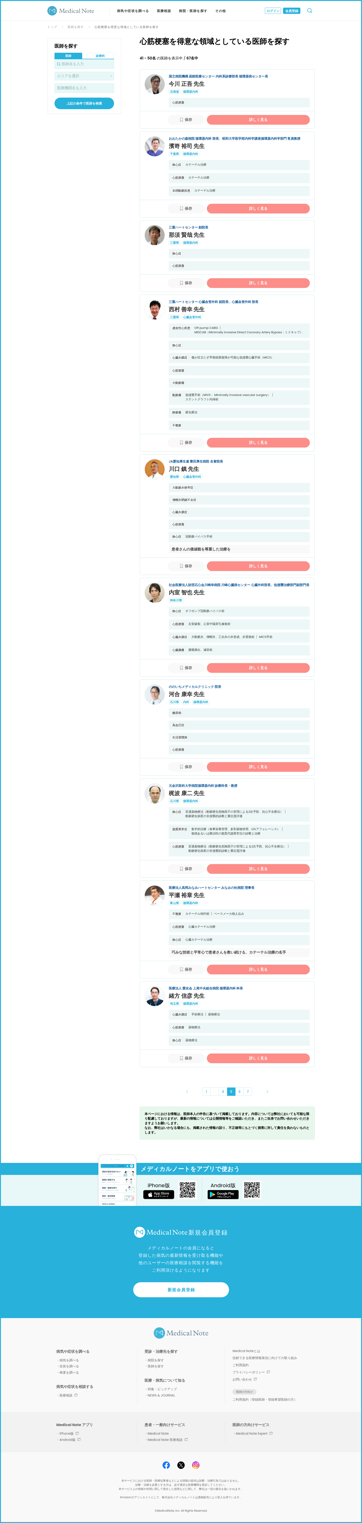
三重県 (174, 243)
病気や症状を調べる (133, 11)
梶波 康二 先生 (187, 793)
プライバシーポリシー (251, 1372)
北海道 (174, 92)
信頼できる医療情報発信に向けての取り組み (264, 1358)
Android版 (70, 1439)
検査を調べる (69, 1372)
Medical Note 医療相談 (168, 1439)
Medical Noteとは (246, 1351)
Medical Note (158, 1433)
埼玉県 (174, 1003)
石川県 (174, 702)
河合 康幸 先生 (187, 694)
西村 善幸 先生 (187, 309)
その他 (220, 11)
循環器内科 (190, 92)
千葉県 (174, 154)
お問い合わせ (244, 1379)
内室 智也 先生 (187, 592)
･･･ (214, 1091)
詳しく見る (258, 119)
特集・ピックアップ (162, 1389)
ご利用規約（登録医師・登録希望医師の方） (264, 1399)
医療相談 (164, 11)
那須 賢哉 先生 (187, 235)
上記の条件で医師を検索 (84, 103)
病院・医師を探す (193, 11)
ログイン (273, 11)
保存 (188, 119)
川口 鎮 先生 (184, 469)
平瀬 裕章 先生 (187, 895)
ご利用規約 (240, 1365)
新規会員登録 (181, 1290)
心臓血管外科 (192, 317)
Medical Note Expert (254, 1433)
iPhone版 (69, 1433)
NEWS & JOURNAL (161, 1395)
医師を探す (76, 27)
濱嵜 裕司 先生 (187, 146)
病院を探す (156, 1360)
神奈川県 (176, 600)
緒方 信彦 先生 (187, 996)
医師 (68, 56)
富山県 (174, 903)
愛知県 (174, 477)
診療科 (100, 56)
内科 (186, 702)
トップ (52, 27)
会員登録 (291, 11)
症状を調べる (69, 1366)
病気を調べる (69, 1360)
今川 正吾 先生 (187, 84)
